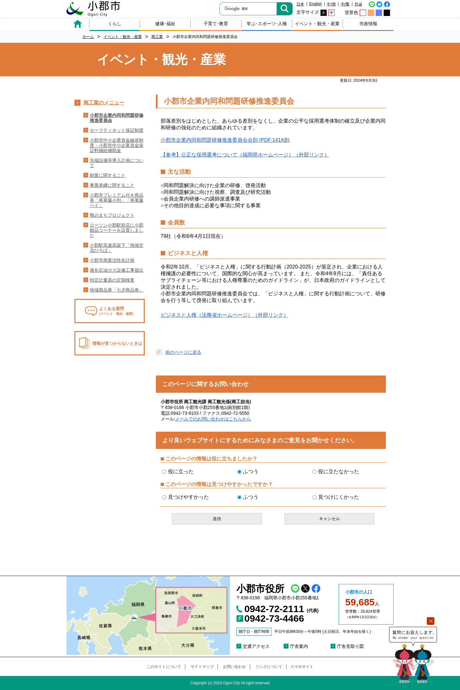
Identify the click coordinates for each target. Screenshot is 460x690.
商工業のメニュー (103, 102)
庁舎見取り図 (350, 646)
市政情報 (368, 23)
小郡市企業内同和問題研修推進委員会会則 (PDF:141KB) (225, 140)
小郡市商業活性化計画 (112, 260)
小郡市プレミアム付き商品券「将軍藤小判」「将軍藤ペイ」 (116, 200)
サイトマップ (202, 666)
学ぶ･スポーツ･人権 (267, 23)
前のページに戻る (183, 352)
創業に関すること (108, 175)
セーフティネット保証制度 (116, 130)
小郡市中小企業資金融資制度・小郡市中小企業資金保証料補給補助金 (116, 145)
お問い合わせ (234, 666)
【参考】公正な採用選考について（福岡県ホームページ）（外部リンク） (245, 154)
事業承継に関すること (112, 185)
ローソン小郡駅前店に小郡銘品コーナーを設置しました (116, 230)
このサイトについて (164, 666)
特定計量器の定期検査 (112, 280)
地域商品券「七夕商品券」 (116, 289)
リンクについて (269, 666)
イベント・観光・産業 (317, 23)
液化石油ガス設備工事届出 (116, 270)
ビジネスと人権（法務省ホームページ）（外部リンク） (224, 315)
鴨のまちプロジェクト (112, 215)
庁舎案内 (299, 646)
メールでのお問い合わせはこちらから (213, 418)
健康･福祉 (165, 23)
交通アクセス (256, 646)
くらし (114, 23)
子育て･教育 (215, 23)
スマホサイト (301, 666)
